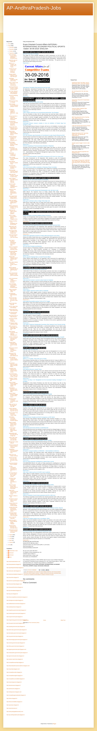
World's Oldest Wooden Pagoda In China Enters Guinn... (13, 395)
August (11, 534)
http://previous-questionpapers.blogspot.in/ (16, 580)
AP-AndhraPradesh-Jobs (34, 8)
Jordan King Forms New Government (13, 310)
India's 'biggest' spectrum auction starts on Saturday (13, 180)
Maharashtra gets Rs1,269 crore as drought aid (13, 434)
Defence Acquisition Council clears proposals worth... (13, 248)
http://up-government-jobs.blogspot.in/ (15, 636)
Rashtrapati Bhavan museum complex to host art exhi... (13, 88)
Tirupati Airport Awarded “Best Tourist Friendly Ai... (13, 344)
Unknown (11, 552)
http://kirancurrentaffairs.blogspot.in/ (14, 701)
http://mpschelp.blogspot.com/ (13, 669)
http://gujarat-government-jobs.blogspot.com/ (16, 649)
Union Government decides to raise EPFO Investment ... (13, 274)
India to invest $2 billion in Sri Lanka (13, 290)
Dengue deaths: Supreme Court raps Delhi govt (13, 75)
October (11, 51)
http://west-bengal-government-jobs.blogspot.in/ (17, 639)
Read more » (26, 155)
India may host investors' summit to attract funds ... (13, 175)
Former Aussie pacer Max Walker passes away (13, 429)
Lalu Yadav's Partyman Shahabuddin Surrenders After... (12, 243)
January (11, 542)
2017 (9, 43)
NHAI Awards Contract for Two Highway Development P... (13, 333)
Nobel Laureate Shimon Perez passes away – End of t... (13, 424)
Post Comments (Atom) (34, 622)
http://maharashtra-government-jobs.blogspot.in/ (17, 652)
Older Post (63, 620)
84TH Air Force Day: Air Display (13, 101)
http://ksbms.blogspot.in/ (12, 698)
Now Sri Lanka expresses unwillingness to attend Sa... (13, 185)
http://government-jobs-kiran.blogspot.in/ (15, 656)
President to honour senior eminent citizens (13, 500)
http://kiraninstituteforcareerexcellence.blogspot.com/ (18, 665)
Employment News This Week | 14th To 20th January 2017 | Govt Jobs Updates (80, 83)
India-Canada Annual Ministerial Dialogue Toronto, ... (13, 105)
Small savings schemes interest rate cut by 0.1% (13, 171)
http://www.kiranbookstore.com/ (13, 561)
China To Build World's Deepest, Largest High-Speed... (13, 384)
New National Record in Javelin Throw (13, 162)
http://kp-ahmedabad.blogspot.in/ (14, 590)
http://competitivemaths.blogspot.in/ (14, 672)
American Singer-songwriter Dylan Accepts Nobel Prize (79, 109)
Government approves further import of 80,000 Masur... (13, 364)
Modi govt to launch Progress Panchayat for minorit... (13, 349)
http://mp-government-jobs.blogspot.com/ (15, 623)
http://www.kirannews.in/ (12, 708)
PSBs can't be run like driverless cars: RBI (13, 405)
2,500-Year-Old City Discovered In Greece (81, 125)
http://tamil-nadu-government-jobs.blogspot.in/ (17, 629)
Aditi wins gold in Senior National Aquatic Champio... (13, 522)
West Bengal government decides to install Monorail (13, 144)
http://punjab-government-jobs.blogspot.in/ (16, 626)
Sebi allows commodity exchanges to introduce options (13, 418)
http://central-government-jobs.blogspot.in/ (16, 642)
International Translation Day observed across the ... (13, 149)
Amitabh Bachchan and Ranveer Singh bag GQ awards (13, 509)
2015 (9, 544)
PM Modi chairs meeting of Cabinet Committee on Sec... (12, 481)
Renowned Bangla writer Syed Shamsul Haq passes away (13, 253)
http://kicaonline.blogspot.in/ (13, 577)
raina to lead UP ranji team (12, 518)
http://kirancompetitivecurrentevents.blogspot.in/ (17, 597)
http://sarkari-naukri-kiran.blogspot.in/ (15, 659)
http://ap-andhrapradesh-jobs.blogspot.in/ (16, 714)
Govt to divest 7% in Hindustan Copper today (13, 414)
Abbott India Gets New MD (13, 304)
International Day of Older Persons (13, 316)
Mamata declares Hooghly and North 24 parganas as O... (13, 138)
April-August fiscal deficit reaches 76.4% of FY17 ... (13, 197)
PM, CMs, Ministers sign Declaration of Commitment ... (13, 92)
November (11, 49)
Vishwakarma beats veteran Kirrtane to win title (13, 531)
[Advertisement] (33, 26)
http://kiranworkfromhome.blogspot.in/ (15, 587)
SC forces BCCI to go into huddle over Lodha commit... (13, 474)
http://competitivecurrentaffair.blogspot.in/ (16, 678)
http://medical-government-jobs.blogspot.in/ (16, 613)
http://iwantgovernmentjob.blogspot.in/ (15, 600)
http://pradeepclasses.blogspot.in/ (14, 606)
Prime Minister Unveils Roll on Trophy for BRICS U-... (13, 359)
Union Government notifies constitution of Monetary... (13, 280)
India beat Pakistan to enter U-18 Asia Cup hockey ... (13, 236)
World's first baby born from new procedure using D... (13, 299)
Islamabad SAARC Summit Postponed (13, 320)
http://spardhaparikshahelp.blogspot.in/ (15, 567)
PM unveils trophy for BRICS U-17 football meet (13, 232)
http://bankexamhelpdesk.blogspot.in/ (15, 574)
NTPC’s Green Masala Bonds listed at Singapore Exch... (13, 217)
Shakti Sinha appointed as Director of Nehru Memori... (13, 133)
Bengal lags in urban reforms (13, 442)
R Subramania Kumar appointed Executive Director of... (13, 123)
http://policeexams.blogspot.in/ (13, 688)
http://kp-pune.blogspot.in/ (12, 593)
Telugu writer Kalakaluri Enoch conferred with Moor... (13, 258)
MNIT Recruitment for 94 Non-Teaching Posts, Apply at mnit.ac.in (80, 118)
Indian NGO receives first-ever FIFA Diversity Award (13, 492)
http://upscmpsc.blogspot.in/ (13, 705)
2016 (9, 45)
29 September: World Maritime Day (13, 295)
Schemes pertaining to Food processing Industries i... (13, 97)
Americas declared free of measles (13, 464)
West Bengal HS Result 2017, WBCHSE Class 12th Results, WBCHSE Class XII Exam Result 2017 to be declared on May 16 (81, 162)
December (11, 47)
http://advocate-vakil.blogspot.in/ (14, 571)
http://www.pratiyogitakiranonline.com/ (15, 711)
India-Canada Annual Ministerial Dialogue (13, 158)
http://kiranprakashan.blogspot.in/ (14, 564)
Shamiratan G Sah (13, 550)
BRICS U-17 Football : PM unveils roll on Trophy (12, 65)
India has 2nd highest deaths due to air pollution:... (13, 212)
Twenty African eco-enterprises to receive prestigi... (13, 504)
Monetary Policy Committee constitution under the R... (13, 400)
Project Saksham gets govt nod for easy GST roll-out (13, 409)
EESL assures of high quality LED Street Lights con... (13, 328)
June (10, 538)
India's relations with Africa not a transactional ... (13, 84)
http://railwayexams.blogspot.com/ (14, 691)
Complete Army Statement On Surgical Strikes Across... (13, 370)
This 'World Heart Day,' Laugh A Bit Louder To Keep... (13, 375)
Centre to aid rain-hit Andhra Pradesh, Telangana (13, 446)
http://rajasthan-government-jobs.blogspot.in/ (16, 610)
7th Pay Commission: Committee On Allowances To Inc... (13, 469)
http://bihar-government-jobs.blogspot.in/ (15, 646)
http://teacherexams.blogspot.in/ (14, 685)
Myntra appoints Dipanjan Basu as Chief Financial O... (13, 269)
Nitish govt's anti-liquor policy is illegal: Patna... (13, 227)
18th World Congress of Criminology (12, 154)
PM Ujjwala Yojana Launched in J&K (13, 323)
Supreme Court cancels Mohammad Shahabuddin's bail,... (13, 192)
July (10, 536)
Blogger (54, 723)
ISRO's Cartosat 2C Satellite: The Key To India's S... (13, 207)
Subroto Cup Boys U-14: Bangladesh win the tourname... (13, 222)
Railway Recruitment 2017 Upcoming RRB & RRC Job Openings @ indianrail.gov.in (80, 134)
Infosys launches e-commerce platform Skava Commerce (13, 118)
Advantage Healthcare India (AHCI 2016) (13, 79)
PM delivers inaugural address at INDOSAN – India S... (13, 112)
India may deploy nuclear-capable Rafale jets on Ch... (13, 202)
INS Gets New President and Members (12, 167)
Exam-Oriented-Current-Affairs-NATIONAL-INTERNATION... (13, 56)
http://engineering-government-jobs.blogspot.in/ (17, 620)
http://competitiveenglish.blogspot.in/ (14, 675)
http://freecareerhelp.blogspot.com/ (14, 584)
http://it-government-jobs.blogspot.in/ (15, 616)
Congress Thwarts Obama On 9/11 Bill (13, 379)
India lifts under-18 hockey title (13, 61)
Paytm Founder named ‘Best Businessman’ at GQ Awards (13, 486)
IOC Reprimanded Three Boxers (13, 313)
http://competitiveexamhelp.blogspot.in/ (15, 662)
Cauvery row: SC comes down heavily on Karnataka (13, 70)
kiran (10, 557)
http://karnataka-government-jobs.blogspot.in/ (16, 633)
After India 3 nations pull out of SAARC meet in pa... (13, 264)
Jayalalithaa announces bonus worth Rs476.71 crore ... (13, 451)
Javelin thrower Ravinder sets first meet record (13, 527)
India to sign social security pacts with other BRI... (13, 439)
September (11, 53)
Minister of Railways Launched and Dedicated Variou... (13, 338)
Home (44, 620)
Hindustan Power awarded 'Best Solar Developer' (13, 514)
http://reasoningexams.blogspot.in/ (14, 682)
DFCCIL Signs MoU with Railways (13, 307)
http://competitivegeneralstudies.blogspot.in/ (16, 695)
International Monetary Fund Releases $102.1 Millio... (13, 389)
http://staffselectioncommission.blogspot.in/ (16, 603)
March (10, 540)
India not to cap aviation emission (13, 455)
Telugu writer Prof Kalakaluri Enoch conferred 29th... (13, 128)
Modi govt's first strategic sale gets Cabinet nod (13, 354)
